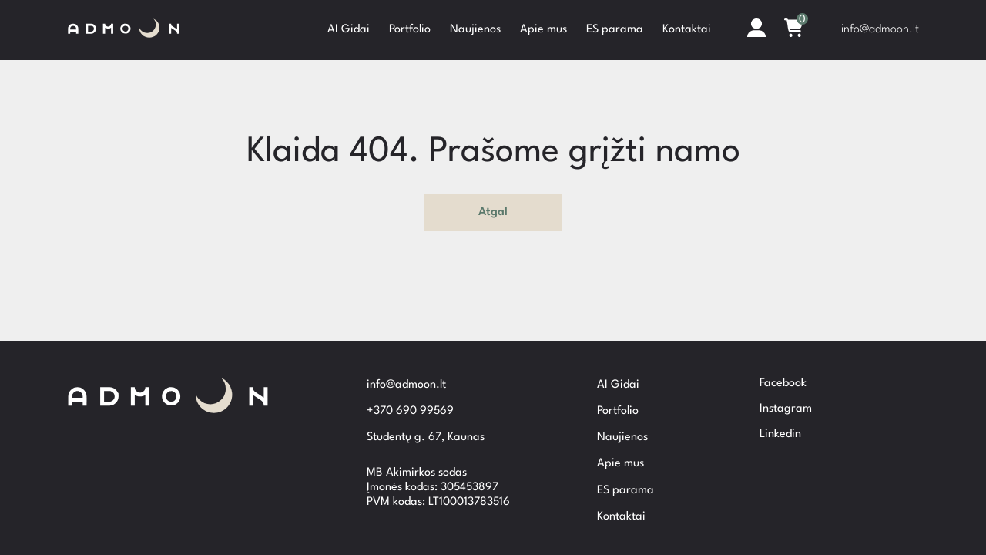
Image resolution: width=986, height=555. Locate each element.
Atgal (493, 210)
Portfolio (410, 28)
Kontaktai (686, 28)
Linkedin (780, 422)
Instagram (786, 396)
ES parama (614, 28)
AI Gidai (348, 28)
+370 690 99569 (410, 408)
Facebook (783, 371)
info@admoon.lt (880, 28)
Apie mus (543, 28)
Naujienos (475, 28)
